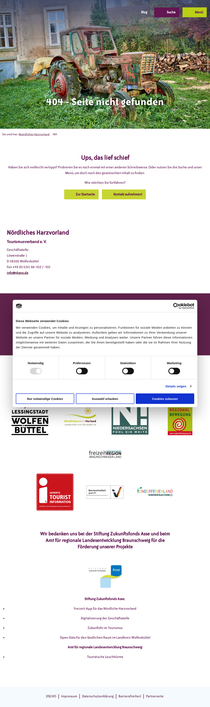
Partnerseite (155, 696)
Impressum (69, 696)
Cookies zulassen (165, 398)
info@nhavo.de (17, 273)
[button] (104, 12)
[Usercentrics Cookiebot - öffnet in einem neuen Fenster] (176, 306)
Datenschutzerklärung (98, 696)
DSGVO (51, 696)
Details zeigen (175, 386)
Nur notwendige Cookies (45, 398)
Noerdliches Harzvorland (34, 134)
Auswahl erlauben (105, 398)
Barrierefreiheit (130, 696)
